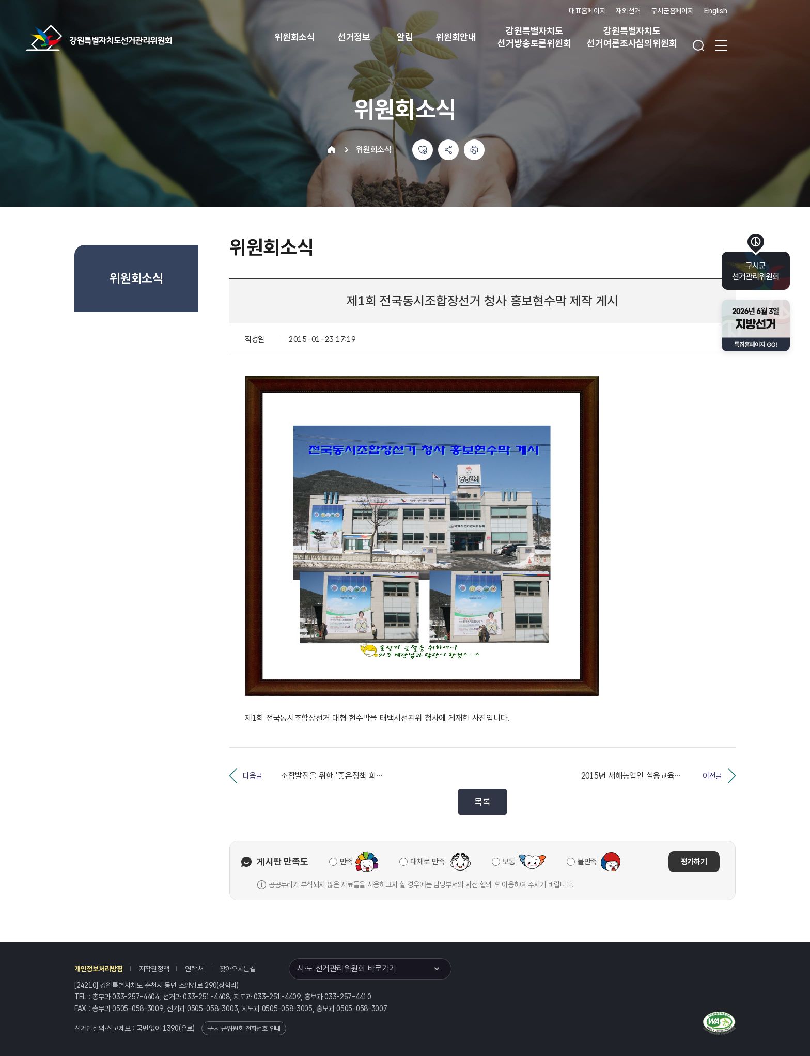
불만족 (587, 861)
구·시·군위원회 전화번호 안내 (244, 1028)
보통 (509, 861)
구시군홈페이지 (672, 11)
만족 (346, 861)
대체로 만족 (427, 861)
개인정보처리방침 (98, 969)
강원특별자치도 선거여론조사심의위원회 (632, 37)
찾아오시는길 (238, 969)
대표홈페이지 (587, 11)
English (715, 11)
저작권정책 (154, 969)
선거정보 (354, 37)
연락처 (194, 969)
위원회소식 (294, 37)
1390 (171, 1028)
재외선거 (628, 11)
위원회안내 (455, 37)
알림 (405, 37)
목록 (482, 801)
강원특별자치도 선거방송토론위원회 (534, 37)
